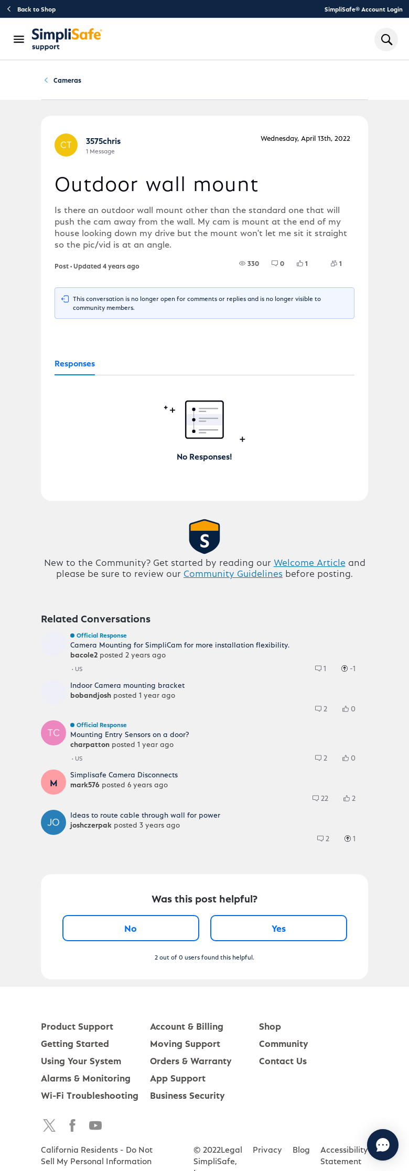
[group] (249, 267)
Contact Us (283, 1063)
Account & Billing (186, 1029)
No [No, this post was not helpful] (130, 931)
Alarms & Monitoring (86, 1081)
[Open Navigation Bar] (19, 39)
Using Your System (81, 1063)
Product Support (77, 1029)
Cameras (194, 81)
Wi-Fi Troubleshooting (89, 1098)
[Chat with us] (354, 1145)
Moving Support (185, 1046)
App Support (178, 1081)
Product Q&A (138, 81)
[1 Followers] (342, 267)
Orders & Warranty (191, 1063)
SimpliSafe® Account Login (364, 9)
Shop (270, 1029)
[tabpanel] (204, 422)
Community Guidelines (233, 576)
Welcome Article (310, 565)
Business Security (187, 1098)
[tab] (75, 367)
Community (79, 81)
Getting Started (75, 1046)
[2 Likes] (354, 802)
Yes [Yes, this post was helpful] (279, 931)
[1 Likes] (308, 267)
